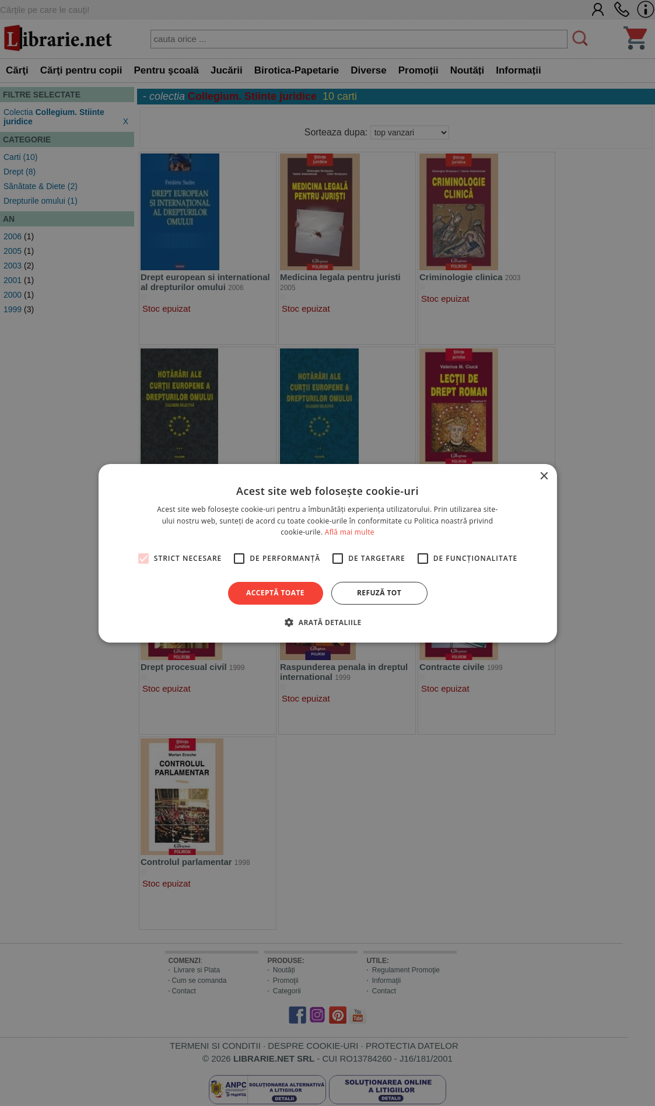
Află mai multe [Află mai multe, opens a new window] (349, 532)
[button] (327, 622)
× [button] (544, 476)
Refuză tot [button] (379, 593)
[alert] (327, 553)
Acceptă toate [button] (275, 593)
